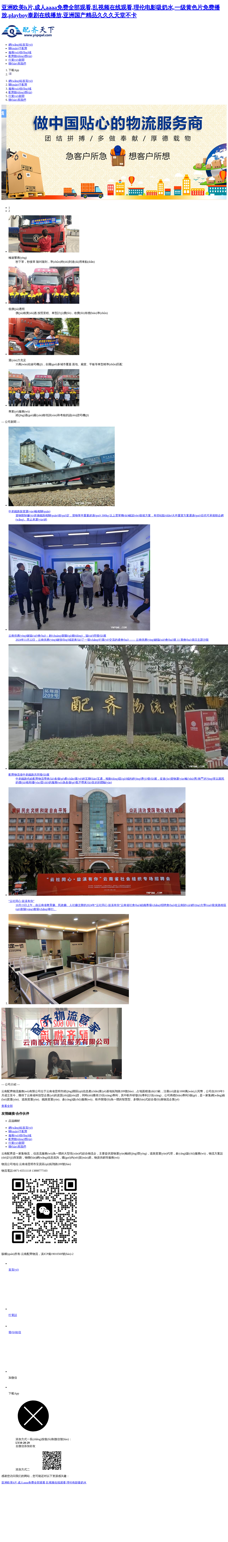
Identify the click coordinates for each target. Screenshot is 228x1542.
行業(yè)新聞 (16, 59)
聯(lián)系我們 (17, 63)
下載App (13, 70)
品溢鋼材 (14, 1120)
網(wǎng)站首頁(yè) (20, 44)
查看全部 (7, 1105)
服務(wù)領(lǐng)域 (19, 52)
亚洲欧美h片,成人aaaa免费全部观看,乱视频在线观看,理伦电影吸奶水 (43, 1482)
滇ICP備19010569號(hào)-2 (57, 1253)
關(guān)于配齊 (17, 48)
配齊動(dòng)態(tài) (20, 56)
